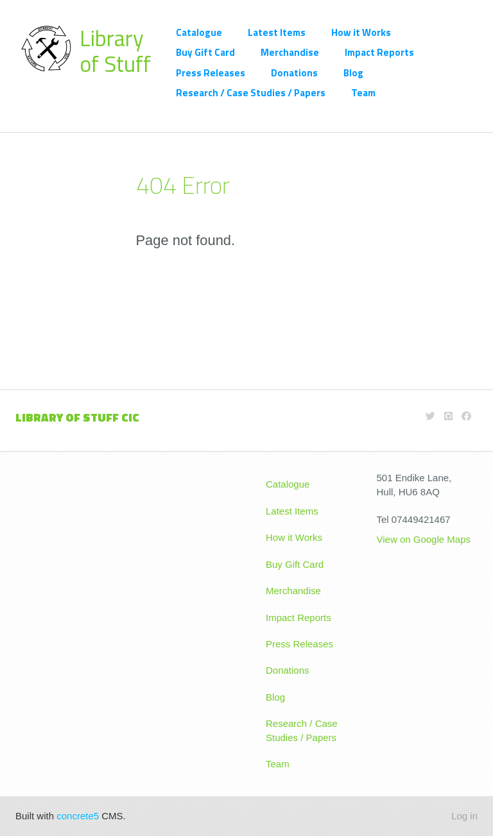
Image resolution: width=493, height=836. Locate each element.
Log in (464, 815)
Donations (294, 72)
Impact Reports (379, 52)
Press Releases (210, 72)
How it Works (361, 32)
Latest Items (277, 32)
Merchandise (290, 52)
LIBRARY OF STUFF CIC (77, 417)
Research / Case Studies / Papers (250, 92)
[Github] (448, 416)
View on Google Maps (425, 539)
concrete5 (77, 815)
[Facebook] (466, 416)
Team (363, 92)
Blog (353, 72)
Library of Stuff (115, 50)
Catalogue (199, 32)
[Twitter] (430, 416)
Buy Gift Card (205, 52)
